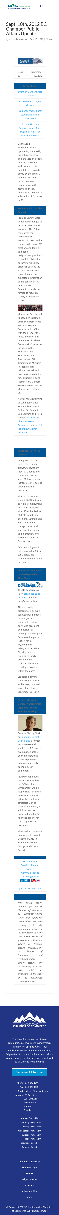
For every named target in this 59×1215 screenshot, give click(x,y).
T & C (29, 1197)
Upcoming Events (30, 876)
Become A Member (30, 1072)
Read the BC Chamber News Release (28, 421)
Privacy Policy (29, 1191)
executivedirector (18, 39)
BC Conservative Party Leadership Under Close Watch (30, 114)
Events (29, 1173)
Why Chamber (29, 1179)
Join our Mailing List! (30, 888)
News (49, 39)
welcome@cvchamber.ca (36, 1091)
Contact (29, 1185)
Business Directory (30, 1161)
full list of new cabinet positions (30, 429)
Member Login (29, 1167)
